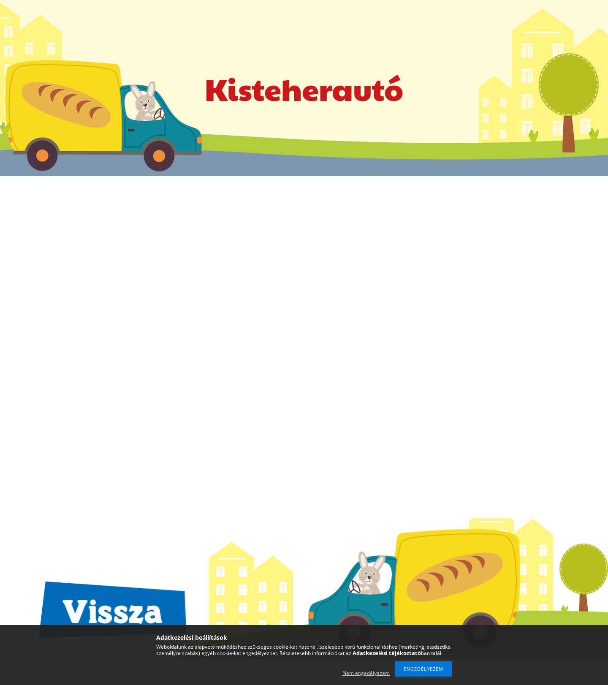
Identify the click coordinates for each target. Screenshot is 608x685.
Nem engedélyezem (366, 673)
